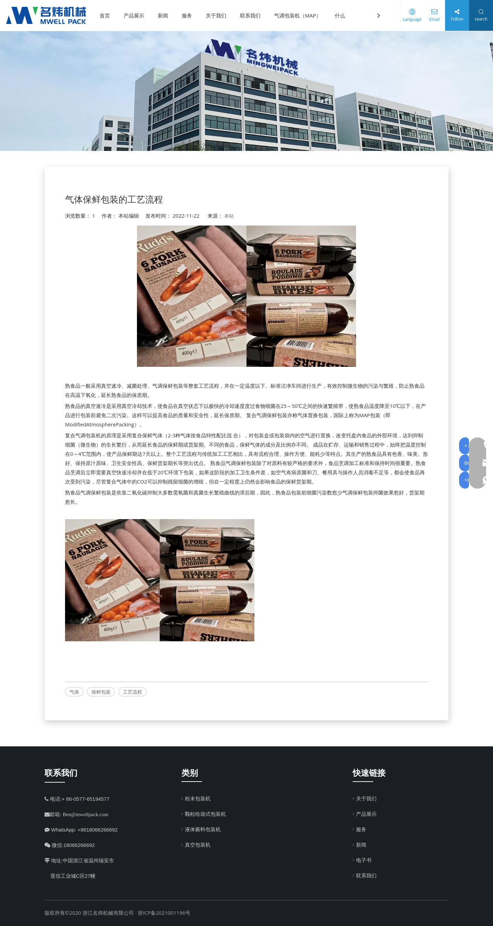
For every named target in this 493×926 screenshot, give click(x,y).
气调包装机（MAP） (300, 15)
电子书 (363, 860)
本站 (229, 216)
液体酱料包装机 (203, 829)
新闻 (165, 15)
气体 (74, 692)
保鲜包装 (101, 692)
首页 (107, 15)
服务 (189, 15)
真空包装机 (198, 844)
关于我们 (218, 15)
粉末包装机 (198, 798)
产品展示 (136, 15)
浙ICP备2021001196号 (164, 912)
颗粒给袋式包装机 (205, 813)
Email (433, 19)
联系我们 (252, 15)
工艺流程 (132, 692)
